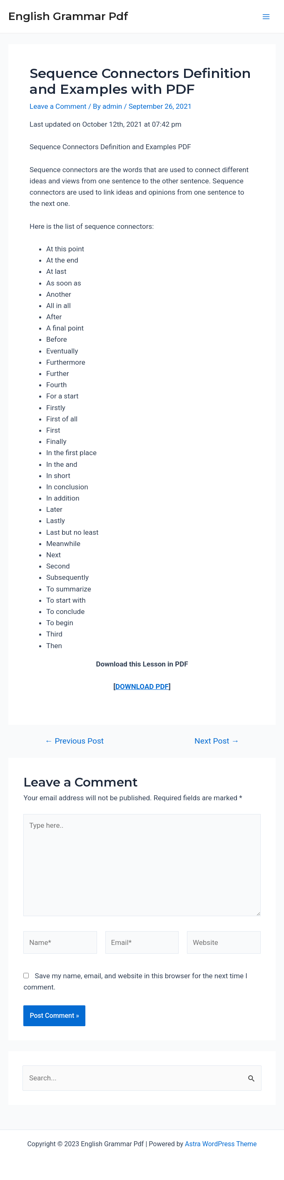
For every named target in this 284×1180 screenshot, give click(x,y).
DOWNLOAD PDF (142, 686)
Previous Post (74, 741)
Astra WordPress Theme (221, 1144)
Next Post (216, 741)
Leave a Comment (58, 106)
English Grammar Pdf (68, 16)
